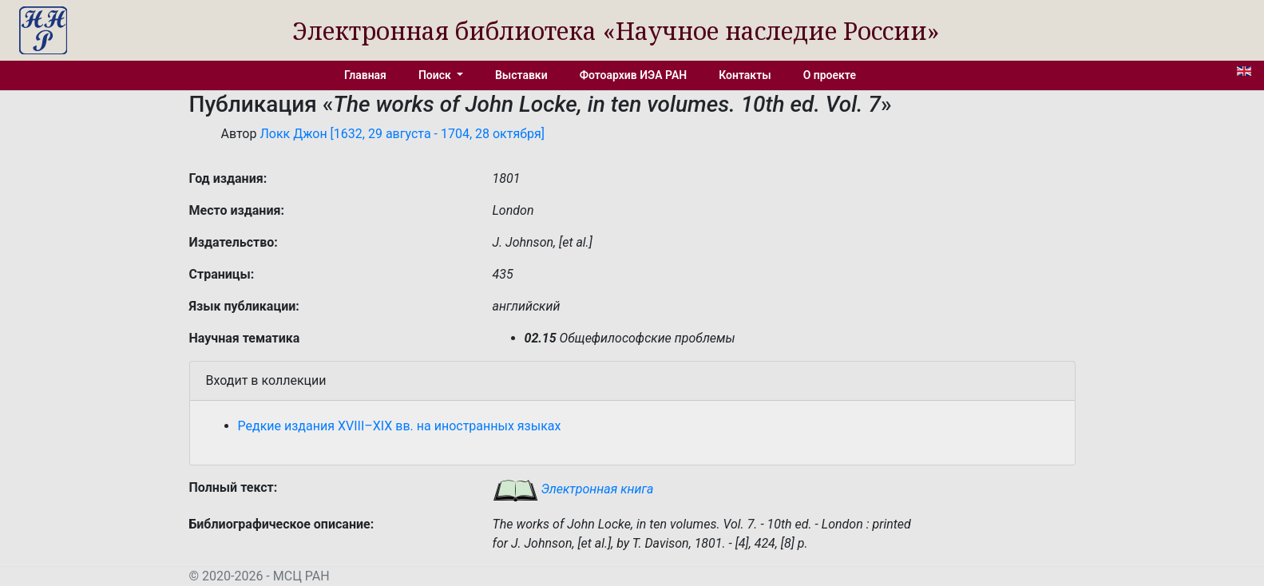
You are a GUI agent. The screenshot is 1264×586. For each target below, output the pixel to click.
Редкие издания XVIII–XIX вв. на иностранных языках (399, 426)
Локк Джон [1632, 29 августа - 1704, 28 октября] (402, 133)
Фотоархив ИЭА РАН (633, 75)
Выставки (521, 75)
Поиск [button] (436, 75)
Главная (365, 75)
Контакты (745, 75)
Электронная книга (573, 489)
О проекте (829, 75)
